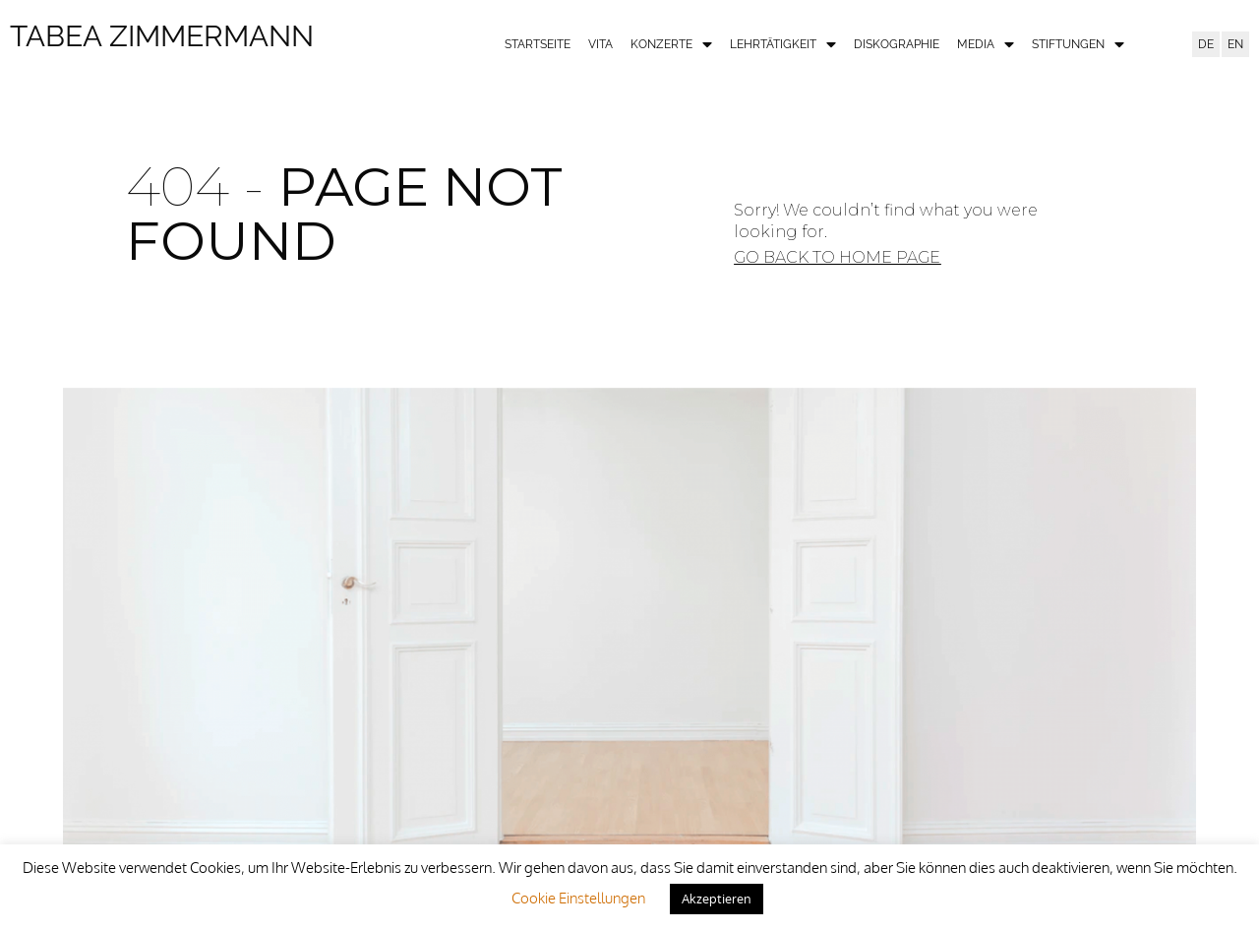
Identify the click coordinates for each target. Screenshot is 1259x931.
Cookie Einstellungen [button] (578, 898)
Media (985, 45)
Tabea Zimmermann (162, 36)
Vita (600, 44)
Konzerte (671, 45)
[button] (837, 258)
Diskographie (896, 44)
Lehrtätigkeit (783, 45)
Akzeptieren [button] (716, 898)
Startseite (537, 44)
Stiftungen (1078, 45)
